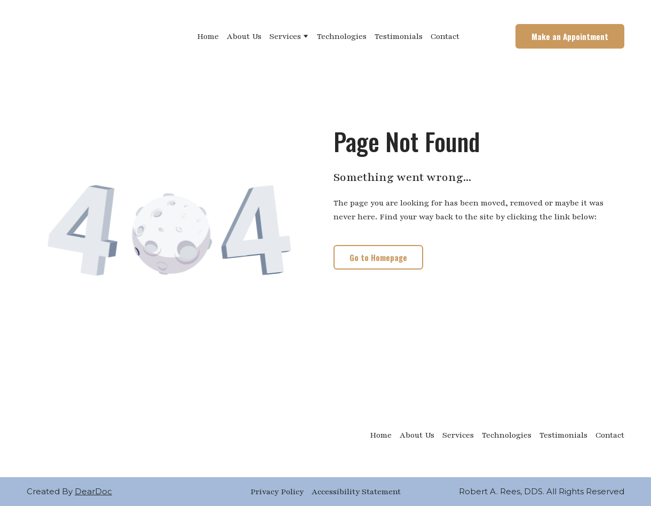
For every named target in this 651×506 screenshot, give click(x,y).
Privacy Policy (277, 491)
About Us (244, 36)
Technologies (342, 36)
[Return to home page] (79, 36)
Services (285, 36)
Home (208, 36)
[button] (569, 36)
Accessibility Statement (356, 491)
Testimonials (399, 36)
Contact (445, 36)
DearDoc (93, 491)
